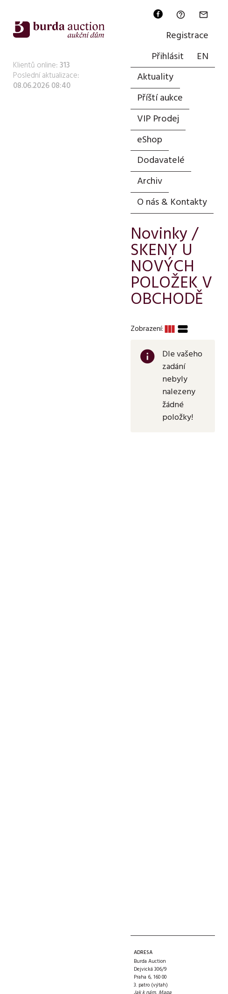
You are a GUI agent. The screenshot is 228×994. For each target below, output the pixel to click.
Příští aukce (160, 98)
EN (202, 56)
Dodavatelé (161, 160)
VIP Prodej (158, 119)
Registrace (187, 35)
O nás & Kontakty (172, 202)
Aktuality (155, 77)
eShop (149, 140)
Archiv (149, 181)
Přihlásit (168, 56)
